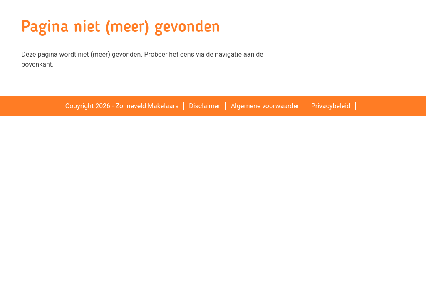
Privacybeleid (330, 106)
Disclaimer (204, 106)
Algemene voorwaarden (266, 106)
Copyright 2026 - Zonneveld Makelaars (121, 106)
